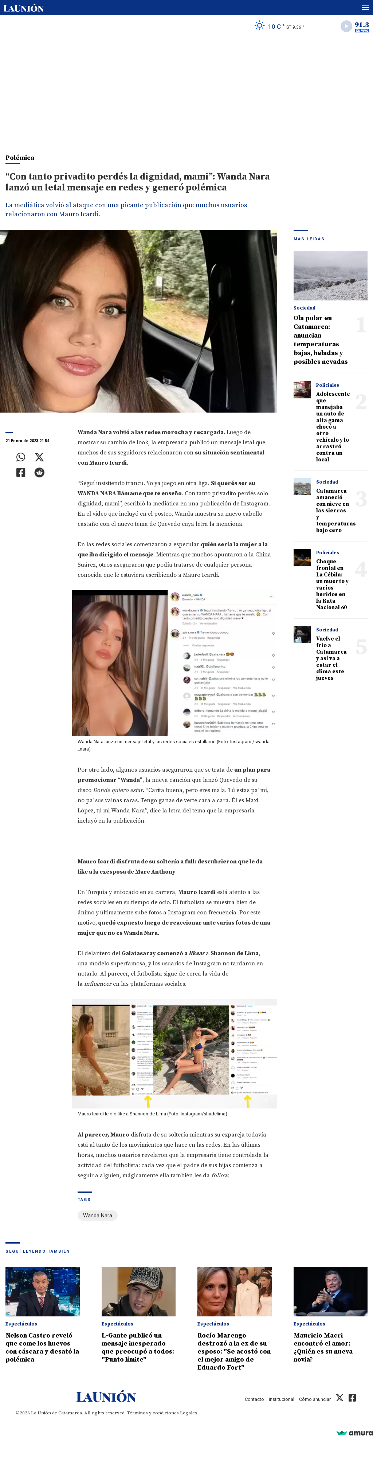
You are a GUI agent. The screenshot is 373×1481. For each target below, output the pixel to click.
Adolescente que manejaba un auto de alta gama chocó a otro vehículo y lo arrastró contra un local (333, 427)
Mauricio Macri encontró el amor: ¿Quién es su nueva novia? (323, 1347)
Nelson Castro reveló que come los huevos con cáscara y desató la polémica (42, 1347)
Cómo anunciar (315, 1399)
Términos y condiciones (153, 1413)
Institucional (281, 1399)
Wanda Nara (97, 1215)
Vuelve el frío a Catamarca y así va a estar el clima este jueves (331, 658)
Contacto (254, 1399)
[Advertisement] (186, 91)
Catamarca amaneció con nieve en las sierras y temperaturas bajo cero (336, 511)
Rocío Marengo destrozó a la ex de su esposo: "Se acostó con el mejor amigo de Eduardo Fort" (234, 1351)
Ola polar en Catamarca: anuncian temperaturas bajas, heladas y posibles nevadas (321, 340)
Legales (188, 1413)
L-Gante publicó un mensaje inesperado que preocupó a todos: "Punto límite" (138, 1347)
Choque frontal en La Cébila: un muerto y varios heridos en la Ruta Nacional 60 (332, 584)
